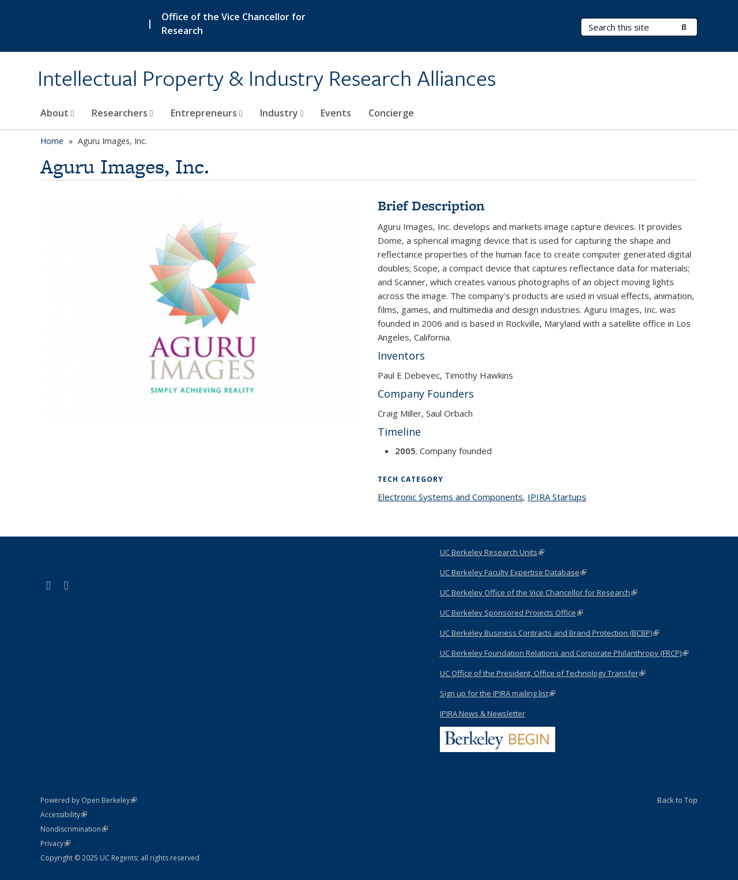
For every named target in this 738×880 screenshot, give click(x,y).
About (57, 113)
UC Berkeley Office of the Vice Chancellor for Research (538, 592)
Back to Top (677, 800)
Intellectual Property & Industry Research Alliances (266, 79)
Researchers (122, 113)
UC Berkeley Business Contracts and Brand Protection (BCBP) (549, 633)
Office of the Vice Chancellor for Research (233, 23)
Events (336, 113)
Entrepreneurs (207, 113)
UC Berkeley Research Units (492, 552)
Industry (282, 113)
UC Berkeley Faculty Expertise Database (513, 572)
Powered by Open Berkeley (88, 800)
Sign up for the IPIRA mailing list (497, 693)
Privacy (55, 843)
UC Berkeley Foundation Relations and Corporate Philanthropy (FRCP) (564, 653)
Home (51, 140)
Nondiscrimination (74, 829)
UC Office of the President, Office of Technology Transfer (542, 673)
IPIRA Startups (557, 497)
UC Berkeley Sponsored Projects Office (511, 612)
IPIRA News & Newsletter (482, 713)
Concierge (391, 113)
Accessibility (63, 814)
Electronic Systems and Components (450, 497)
